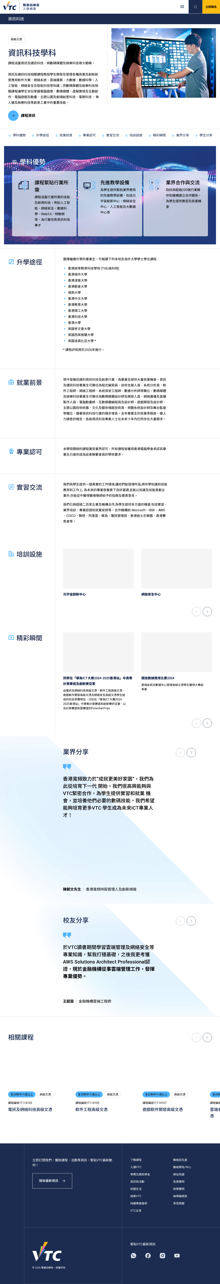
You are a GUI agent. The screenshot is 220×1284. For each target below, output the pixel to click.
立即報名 (211, 6)
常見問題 (178, 1203)
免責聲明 (178, 1181)
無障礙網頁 (180, 1196)
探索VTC (135, 1196)
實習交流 (110, 135)
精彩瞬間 (157, 135)
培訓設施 (133, 135)
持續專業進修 (138, 1203)
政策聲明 (178, 1189)
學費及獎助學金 (140, 1174)
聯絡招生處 (180, 1160)
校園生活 (136, 1189)
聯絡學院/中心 (182, 1167)
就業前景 (63, 135)
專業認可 (87, 135)
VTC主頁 (135, 1210)
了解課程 (136, 1160)
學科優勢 (17, 135)
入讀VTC (135, 1167)
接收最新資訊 (52, 1181)
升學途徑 (40, 135)
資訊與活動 (137, 1181)
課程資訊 (21, 115)
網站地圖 (178, 1174)
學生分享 (203, 135)
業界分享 (180, 135)
